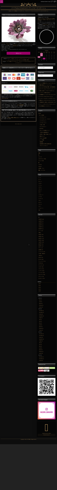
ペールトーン (40, 208)
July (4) (40, 342)
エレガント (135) (41, 278)
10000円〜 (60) (41, 219)
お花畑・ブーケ (41, 168)
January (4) (41, 353)
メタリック (8, 43)
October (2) (41, 314)
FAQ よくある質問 (43, 138)
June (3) (40, 344)
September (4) (41, 315)
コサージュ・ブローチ (27, 58)
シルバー (13, 59)
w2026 (39, 290)
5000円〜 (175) (41, 238)
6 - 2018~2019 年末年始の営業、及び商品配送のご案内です (46, 86)
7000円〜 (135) (41, 242)
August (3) (41, 340)
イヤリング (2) (41, 268)
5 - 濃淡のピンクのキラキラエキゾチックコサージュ (46, 100)
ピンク (39, 179)
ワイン (39, 192)
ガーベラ (40, 156)
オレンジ (40, 181)
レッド (39, 177)
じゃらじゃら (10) (41, 251)
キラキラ (21, 43)
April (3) (40, 301)
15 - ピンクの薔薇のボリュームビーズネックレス (46, 83)
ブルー (39, 200)
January (46, 50)
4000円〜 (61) (40, 236)
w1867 (39, 285)
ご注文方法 (41, 128)
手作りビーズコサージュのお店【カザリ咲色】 (46, 18)
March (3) (40, 303)
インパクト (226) (41, 272)
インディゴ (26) (41, 270)
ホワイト (40, 202)
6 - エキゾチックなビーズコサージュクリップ (46, 88)
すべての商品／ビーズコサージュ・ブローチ (14, 61)
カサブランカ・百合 (42, 158)
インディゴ (40, 198)
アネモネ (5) (40, 263)
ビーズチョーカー (43, 117)
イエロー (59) (40, 266)
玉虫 (39, 210)
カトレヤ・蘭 (40, 160)
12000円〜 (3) (40, 221)
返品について (42, 136)
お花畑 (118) (40, 249)
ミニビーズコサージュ (28, 43)
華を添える (15, 45)
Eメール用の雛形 (20, 104)
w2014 (39, 289)
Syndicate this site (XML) (46, 433)
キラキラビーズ (45, 24)
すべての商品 (41, 115)
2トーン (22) (40, 230)
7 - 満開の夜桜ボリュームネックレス (45, 85)
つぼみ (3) (40, 255)
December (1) (41, 356)
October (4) (41, 337)
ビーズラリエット (43, 120)
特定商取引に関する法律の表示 (45, 143)
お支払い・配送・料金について (13, 117)
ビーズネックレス (43, 122)
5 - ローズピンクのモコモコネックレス (45, 96)
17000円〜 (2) (40, 226)
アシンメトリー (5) (41, 261)
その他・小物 (42, 124)
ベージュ (40, 185)
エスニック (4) (41, 276)
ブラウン (40, 187)
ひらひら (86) (40, 259)
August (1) (41, 317)
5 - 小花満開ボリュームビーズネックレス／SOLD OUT (46, 94)
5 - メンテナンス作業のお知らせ (44, 92)
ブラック (40, 204)
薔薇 (39, 153)
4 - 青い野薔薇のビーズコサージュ (44, 106)
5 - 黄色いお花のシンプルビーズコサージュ (46, 90)
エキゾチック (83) (41, 274)
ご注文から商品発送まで (44, 132)
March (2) (40, 326)
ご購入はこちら (18, 53)
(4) (38, 217)
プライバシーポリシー (44, 145)
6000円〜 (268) (41, 240)
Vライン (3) (40, 247)
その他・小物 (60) (41, 253)
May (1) (40, 299)
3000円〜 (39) (40, 234)
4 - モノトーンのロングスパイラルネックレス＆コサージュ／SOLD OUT (46, 104)
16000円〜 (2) (40, 224)
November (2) (41, 312)
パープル (3, 43)
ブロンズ (40, 189)
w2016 (39, 287)
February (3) (41, 305)
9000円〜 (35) (40, 245)
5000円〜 (12, 58)
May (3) (40, 323)
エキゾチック (15, 44)
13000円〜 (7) (40, 223)
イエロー (40, 183)
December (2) (41, 310)
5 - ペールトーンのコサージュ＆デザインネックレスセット (46, 98)
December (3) (41, 333)
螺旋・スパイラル (41, 170)
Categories (4, 61)
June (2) (40, 321)
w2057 (39, 283)
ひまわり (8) (40, 257)
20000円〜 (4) (40, 228)
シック (17, 43)
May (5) (40, 346)
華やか (28, 59)
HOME (39, 113)
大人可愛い (24, 59)
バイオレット (40, 194)
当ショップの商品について (45, 130)
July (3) (40, 319)
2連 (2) (39, 232)
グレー (39, 206)
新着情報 (41, 141)
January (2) (41, 307)
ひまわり (40, 166)
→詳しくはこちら (5, 98)
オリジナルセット (43, 126)
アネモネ (40, 164)
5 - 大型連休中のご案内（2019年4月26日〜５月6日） (46, 102)
